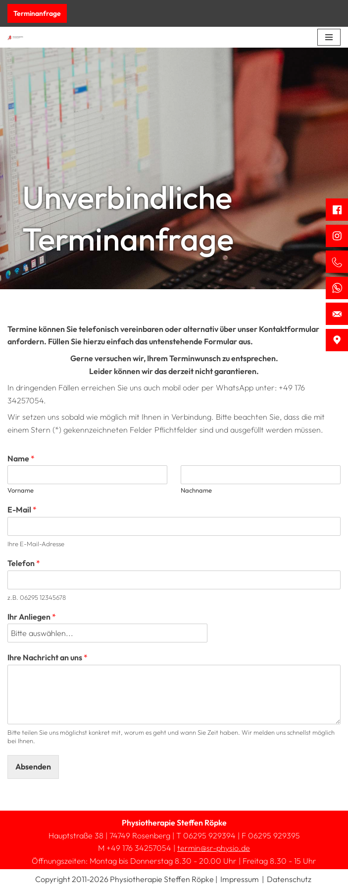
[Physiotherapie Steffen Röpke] (15, 37)
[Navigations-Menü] (329, 37)
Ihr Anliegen (31, 617)
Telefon (23, 563)
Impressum (239, 879)
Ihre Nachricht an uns (47, 657)
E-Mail (22, 509)
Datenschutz (289, 879)
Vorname (20, 490)
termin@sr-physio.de (213, 848)
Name (21, 458)
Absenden (33, 766)
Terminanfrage (37, 13)
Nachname (196, 490)
